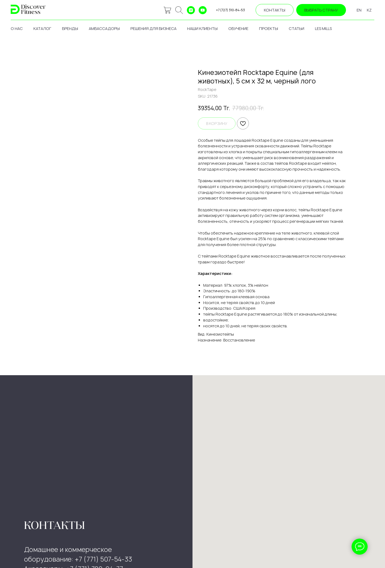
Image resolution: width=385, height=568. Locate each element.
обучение (238, 28)
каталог (42, 28)
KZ (369, 10)
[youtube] (203, 10)
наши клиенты (202, 28)
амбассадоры (104, 28)
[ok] (179, 10)
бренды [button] (70, 28)
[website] (167, 10)
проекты (268, 28)
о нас (17, 28)
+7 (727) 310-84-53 (230, 10)
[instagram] (191, 10)
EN (359, 10)
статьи (296, 28)
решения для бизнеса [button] (153, 28)
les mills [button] (323, 28)
